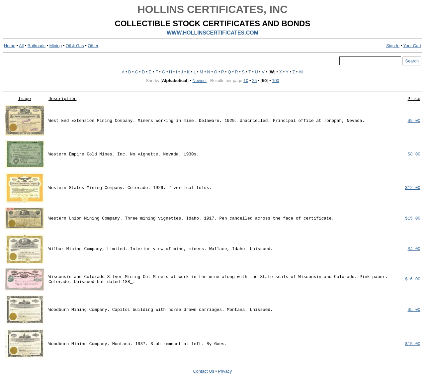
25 (254, 80)
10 (245, 80)
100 (275, 80)
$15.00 (412, 218)
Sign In (392, 45)
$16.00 (412, 279)
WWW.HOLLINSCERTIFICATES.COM (212, 33)
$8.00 (414, 154)
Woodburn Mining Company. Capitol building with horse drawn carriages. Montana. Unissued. (160, 309)
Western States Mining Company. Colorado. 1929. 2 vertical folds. (130, 187)
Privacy (225, 371)
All (21, 45)
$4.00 (414, 248)
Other (93, 45)
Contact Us (203, 371)
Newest (200, 80)
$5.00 (414, 309)
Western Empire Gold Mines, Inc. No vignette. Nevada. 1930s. (123, 154)
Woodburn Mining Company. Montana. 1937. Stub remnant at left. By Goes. (137, 343)
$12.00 (412, 187)
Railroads (36, 45)
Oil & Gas (75, 45)
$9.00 (414, 120)
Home (9, 45)
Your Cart (412, 45)
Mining (55, 45)
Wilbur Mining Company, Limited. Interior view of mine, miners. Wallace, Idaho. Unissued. (160, 248)
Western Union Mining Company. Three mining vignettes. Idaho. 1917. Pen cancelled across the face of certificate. (191, 218)
